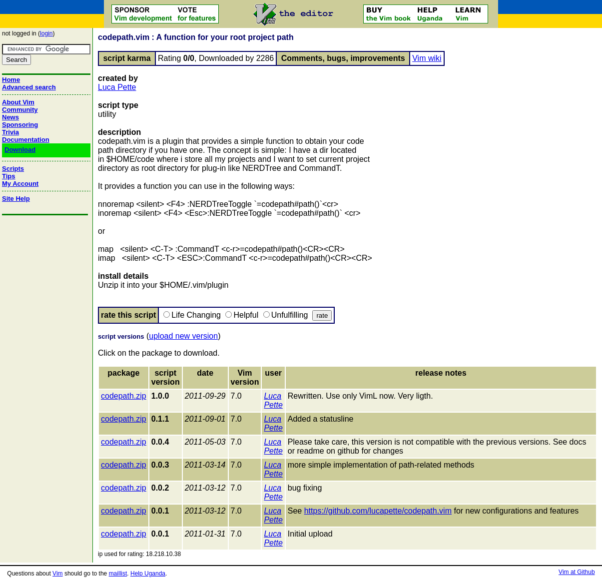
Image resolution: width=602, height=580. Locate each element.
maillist (118, 573)
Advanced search (29, 87)
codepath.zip (123, 396)
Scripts (13, 168)
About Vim (18, 102)
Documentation (25, 139)
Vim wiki (426, 58)
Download (19, 149)
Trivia (10, 132)
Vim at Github (577, 572)
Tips (8, 176)
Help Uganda (147, 573)
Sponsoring (20, 124)
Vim (57, 573)
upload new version (183, 336)
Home (11, 79)
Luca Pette (117, 87)
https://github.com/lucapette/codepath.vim (378, 511)
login (46, 33)
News (10, 117)
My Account (20, 183)
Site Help (16, 198)
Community (20, 109)
